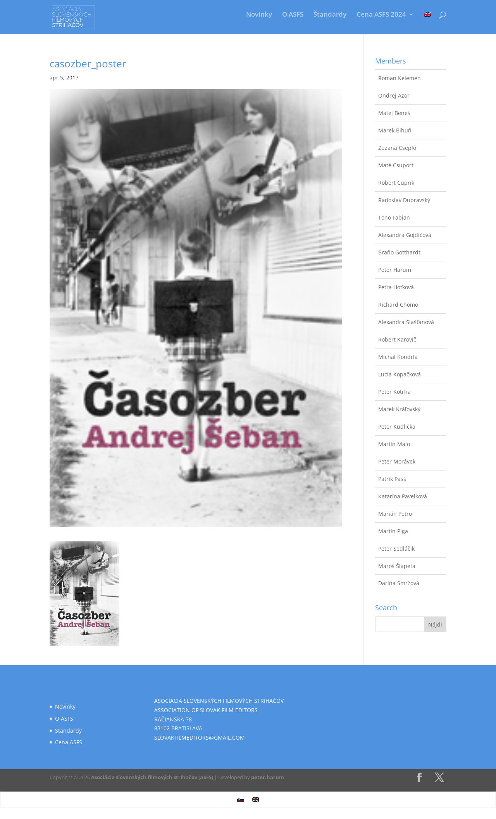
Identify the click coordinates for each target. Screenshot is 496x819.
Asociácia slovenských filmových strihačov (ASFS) (152, 777)
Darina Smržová (398, 583)
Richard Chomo (398, 304)
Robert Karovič (397, 339)
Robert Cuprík (396, 182)
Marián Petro (395, 513)
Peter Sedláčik (396, 548)
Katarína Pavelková (402, 496)
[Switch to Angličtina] (427, 20)
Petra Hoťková (396, 287)
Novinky (259, 15)
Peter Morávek (396, 461)
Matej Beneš (394, 113)
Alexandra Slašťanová (406, 322)
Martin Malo (394, 444)
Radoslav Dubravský (404, 200)
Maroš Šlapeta (396, 566)
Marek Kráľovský (399, 409)
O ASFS (292, 15)
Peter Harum (394, 269)
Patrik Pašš (392, 478)
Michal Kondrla (398, 357)
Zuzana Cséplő (397, 147)
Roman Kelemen (399, 78)
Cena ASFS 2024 (381, 15)
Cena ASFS (68, 742)
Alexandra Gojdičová (404, 235)
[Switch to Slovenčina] (240, 799)
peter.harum (267, 777)
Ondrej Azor (394, 95)
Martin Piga (393, 531)
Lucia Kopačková (399, 374)
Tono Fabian (394, 217)
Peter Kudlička (396, 426)
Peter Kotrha (394, 391)
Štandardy (329, 15)
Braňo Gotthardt (399, 252)
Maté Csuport (395, 165)
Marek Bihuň (395, 130)
